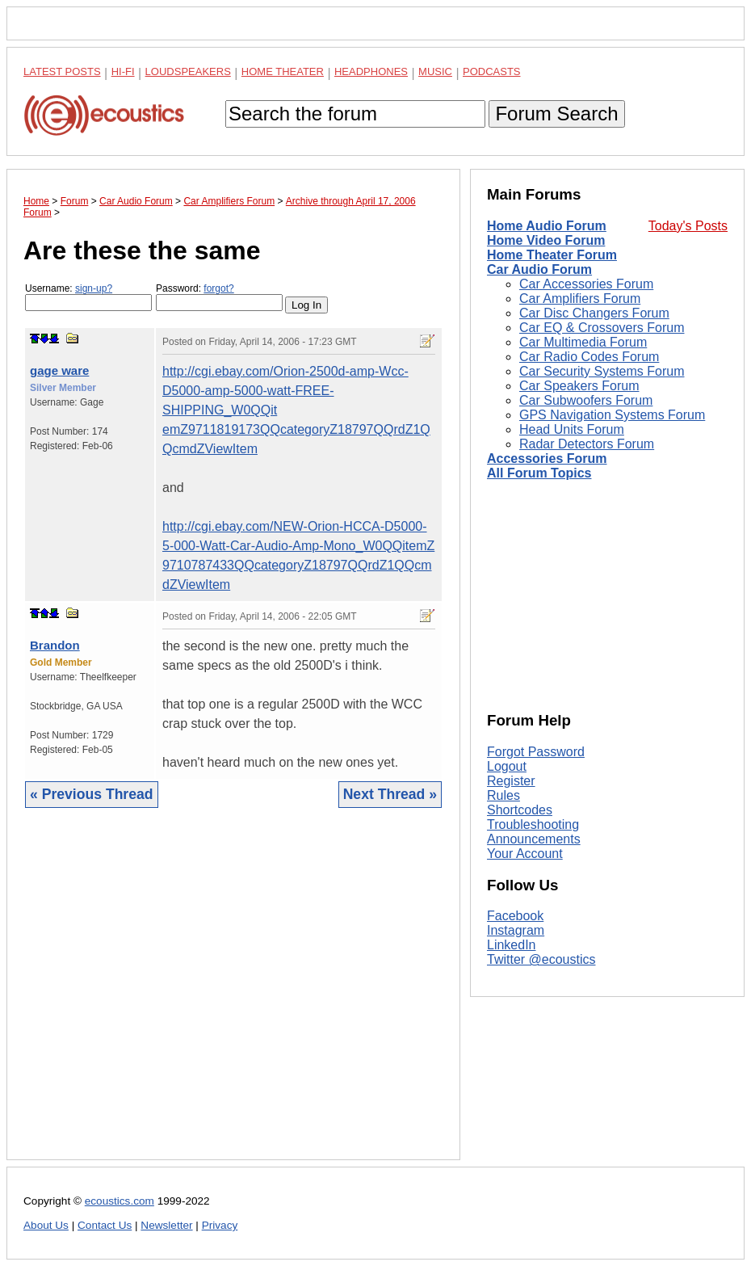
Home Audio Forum (546, 226)
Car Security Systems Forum (601, 371)
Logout (507, 766)
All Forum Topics (539, 473)
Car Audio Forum (539, 269)
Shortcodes (519, 810)
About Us (46, 1225)
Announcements (534, 839)
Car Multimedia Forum (583, 342)
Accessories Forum (547, 458)
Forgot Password (536, 752)
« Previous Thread (91, 794)
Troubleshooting (533, 824)
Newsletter (166, 1225)
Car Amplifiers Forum (579, 298)
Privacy (220, 1225)
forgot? (218, 288)
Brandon (55, 645)
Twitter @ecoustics (541, 959)
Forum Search (556, 113)
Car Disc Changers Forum (594, 313)
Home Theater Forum (552, 255)
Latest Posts (62, 71)
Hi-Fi (123, 71)
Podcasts (492, 71)
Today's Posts (688, 226)
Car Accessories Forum (586, 284)
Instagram (515, 930)
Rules (503, 795)
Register (511, 781)
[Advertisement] (233, 996)
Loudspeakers (188, 71)
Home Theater (282, 71)
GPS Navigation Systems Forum (612, 415)
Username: (88, 297)
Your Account (525, 853)
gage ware (59, 370)
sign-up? (93, 288)
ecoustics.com (119, 1201)
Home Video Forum (546, 240)
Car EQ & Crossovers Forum (601, 327)
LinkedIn (511, 945)
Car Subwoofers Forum (585, 400)
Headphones (371, 71)
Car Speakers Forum (579, 386)
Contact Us (105, 1225)
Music (435, 71)
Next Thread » (390, 794)
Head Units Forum (571, 429)
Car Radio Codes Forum (589, 357)
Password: (219, 297)
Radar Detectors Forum (586, 444)
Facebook (515, 916)
